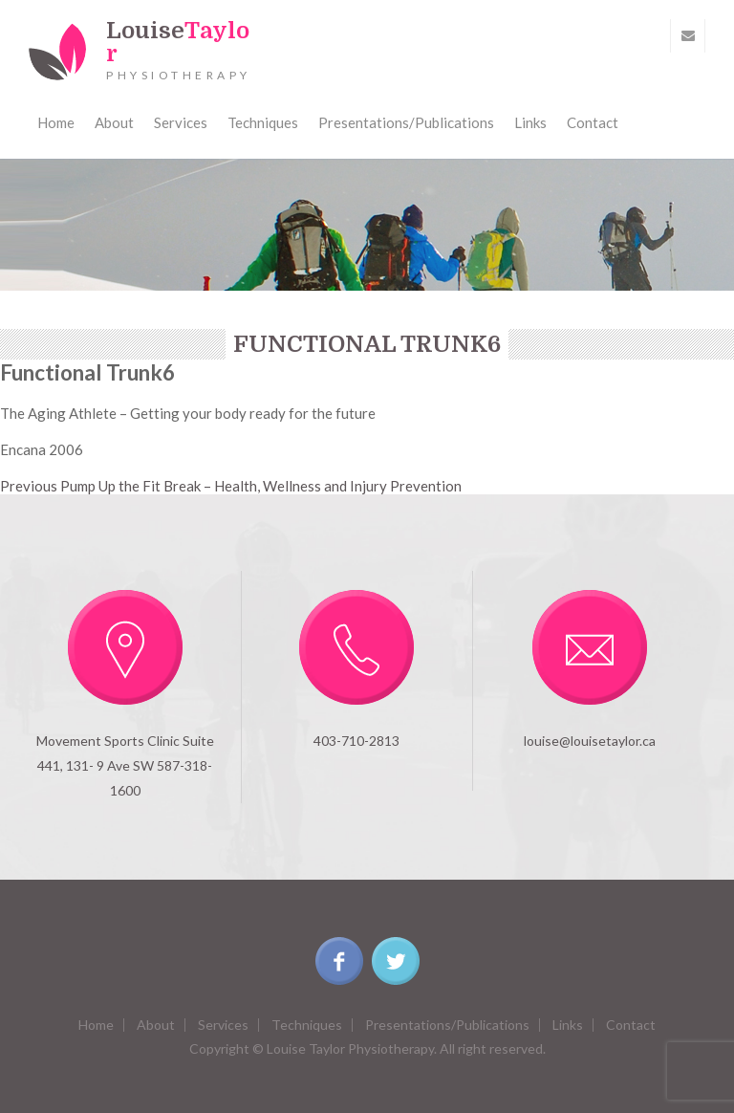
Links (530, 122)
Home (56, 122)
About (114, 122)
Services (180, 122)
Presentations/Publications (406, 122)
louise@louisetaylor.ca (590, 740)
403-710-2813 (356, 740)
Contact (592, 122)
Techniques (262, 122)
